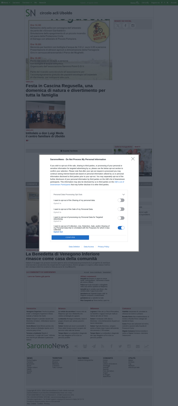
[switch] (121, 200)
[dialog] (89, 203)
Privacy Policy (103, 247)
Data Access (89, 247)
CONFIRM (70, 237)
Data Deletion (74, 247)
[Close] (133, 159)
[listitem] (89, 194)
